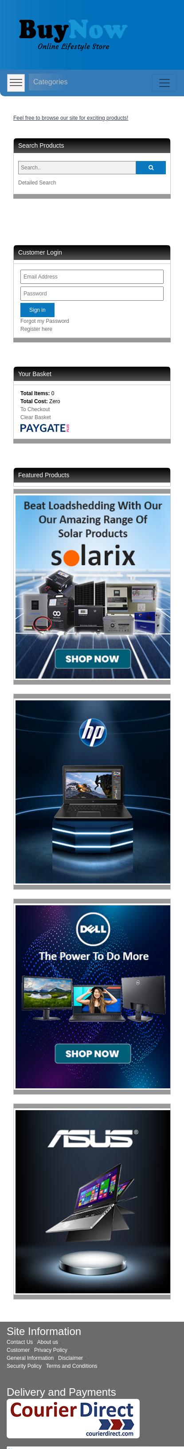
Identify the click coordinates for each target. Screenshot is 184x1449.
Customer (18, 1350)
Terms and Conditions (72, 1366)
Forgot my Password (44, 321)
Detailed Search (37, 183)
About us (47, 1342)
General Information (30, 1358)
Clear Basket (35, 417)
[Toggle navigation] (164, 83)
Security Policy (24, 1366)
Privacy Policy (50, 1350)
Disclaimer (70, 1358)
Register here (36, 329)
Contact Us (20, 1342)
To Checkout (35, 409)
